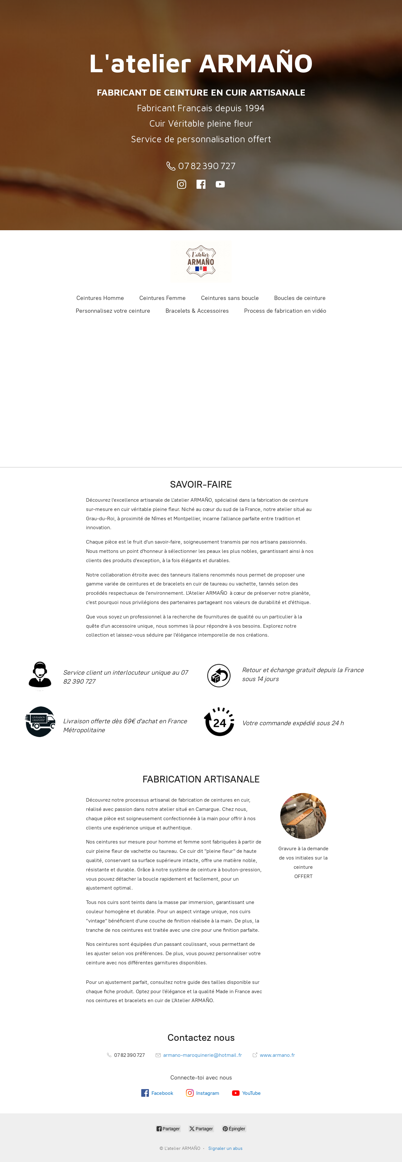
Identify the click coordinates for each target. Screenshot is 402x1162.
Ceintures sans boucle (230, 298)
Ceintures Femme (162, 298)
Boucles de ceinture (300, 298)
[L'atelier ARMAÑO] (201, 261)
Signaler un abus (225, 1148)
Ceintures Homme (100, 298)
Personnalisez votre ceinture (113, 310)
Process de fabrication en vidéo (285, 310)
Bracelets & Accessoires (197, 310)
